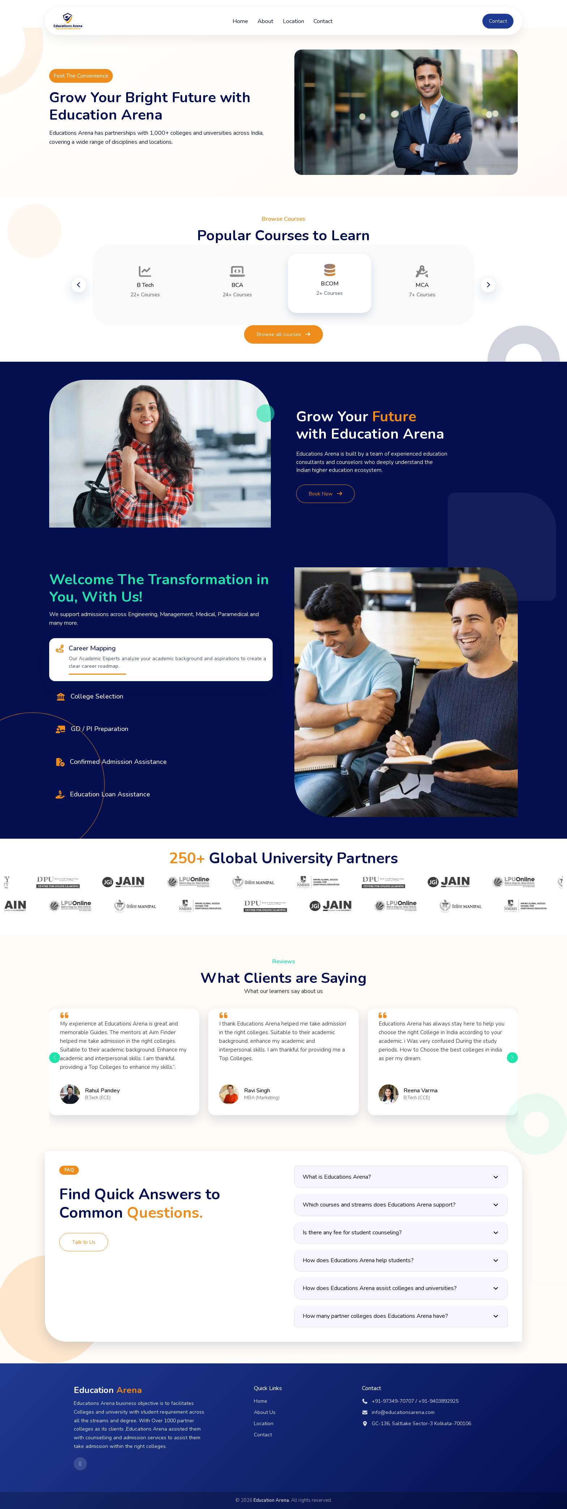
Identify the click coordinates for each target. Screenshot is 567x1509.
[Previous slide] (79, 285)
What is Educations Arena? (401, 1177)
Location (293, 21)
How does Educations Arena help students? (401, 1260)
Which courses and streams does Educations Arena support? (401, 1205)
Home (240, 21)
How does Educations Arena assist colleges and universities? (401, 1288)
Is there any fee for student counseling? (401, 1233)
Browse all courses (284, 334)
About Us (265, 1412)
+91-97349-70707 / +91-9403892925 (410, 1401)
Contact (323, 21)
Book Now (325, 493)
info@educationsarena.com (398, 1412)
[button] (54, 1057)
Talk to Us (83, 1242)
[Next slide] (488, 285)
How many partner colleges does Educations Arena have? (401, 1316)
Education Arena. (271, 1500)
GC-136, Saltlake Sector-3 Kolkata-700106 (417, 1423)
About (265, 21)
